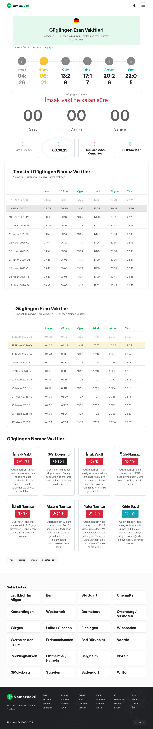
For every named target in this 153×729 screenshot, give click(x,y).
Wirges (17, 628)
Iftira (80, 699)
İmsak (34, 560)
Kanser (100, 703)
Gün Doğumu (59, 454)
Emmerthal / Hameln (56, 658)
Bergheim (89, 656)
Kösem (46, 703)
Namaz (22, 560)
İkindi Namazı (23, 506)
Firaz (134, 695)
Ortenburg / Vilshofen (127, 613)
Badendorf (90, 672)
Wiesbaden (126, 628)
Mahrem (100, 699)
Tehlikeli (82, 703)
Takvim (16, 47)
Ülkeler (26, 47)
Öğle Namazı (130, 454)
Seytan (82, 707)
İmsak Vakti (22, 454)
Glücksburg (20, 672)
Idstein (122, 656)
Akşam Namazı (58, 506)
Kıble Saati (130, 506)
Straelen (53, 672)
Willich (122, 672)
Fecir (99, 695)
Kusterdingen (22, 611)
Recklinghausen (24, 656)
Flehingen (89, 628)
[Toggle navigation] (143, 5)
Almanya (37, 47)
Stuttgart (89, 595)
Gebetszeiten (48, 560)
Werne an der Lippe (22, 642)
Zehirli (81, 695)
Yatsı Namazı (94, 506)
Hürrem (47, 699)
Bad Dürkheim (93, 640)
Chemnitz (125, 595)
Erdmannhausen (59, 640)
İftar (11, 560)
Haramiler (119, 699)
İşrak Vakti (94, 454)
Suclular (65, 703)
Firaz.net (12, 722)
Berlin (51, 595)
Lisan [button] (139, 722)
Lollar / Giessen (59, 628)
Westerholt (55, 611)
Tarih (45, 695)
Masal (117, 703)
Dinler (135, 699)
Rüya (63, 707)
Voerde (123, 640)
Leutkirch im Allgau (21, 597)
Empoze (65, 699)
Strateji (64, 695)
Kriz (116, 695)
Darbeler (47, 707)
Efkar (117, 707)
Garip (99, 707)
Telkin (135, 703)
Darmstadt (90, 611)
